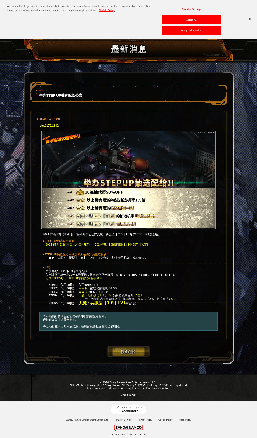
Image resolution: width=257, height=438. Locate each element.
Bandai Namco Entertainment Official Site (87, 420)
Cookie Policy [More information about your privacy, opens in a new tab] (107, 7)
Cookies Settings (191, 6)
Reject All (191, 17)
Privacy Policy (145, 420)
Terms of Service (122, 420)
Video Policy (184, 420)
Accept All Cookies (191, 27)
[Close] (250, 16)
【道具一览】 (66, 319)
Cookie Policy (165, 420)
